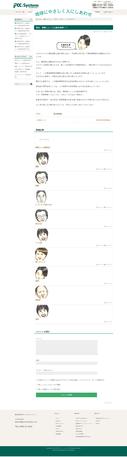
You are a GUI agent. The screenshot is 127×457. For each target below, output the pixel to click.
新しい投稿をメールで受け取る (49, 392)
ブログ (57, 431)
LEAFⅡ (97, 423)
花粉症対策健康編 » (103, 120)
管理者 (37, 300)
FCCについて (59, 426)
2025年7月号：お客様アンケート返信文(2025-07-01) (23, 48)
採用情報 (57, 436)
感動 (37, 166)
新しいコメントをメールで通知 (49, 387)
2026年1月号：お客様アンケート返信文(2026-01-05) (23, 30)
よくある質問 (78, 436)
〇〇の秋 (38, 243)
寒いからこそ (40, 262)
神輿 (37, 186)
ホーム (57, 420)
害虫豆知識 (78, 433)
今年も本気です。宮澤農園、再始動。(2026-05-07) (23, 70)
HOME (39, 19)
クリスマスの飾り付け (43, 205)
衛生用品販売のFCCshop (82, 439)
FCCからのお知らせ (80, 420)
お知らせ (57, 423)
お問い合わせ (58, 433)
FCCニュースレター (80, 423)
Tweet (38, 113)
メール (38, 372)
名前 (37, 363)
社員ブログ (48, 19)
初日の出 (38, 224)
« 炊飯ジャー (41, 120)
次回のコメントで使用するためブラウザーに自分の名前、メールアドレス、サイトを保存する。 (72, 382)
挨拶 (37, 281)
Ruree (97, 426)
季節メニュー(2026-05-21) (22, 63)
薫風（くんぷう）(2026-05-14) (23, 66)
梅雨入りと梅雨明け (42, 147)
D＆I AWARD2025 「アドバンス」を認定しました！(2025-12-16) (23, 36)
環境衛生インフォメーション (83, 426)
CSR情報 (57, 428)
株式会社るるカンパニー (102, 420)
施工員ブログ (78, 428)
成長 (37, 319)
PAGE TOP (107, 405)
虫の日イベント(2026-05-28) (23, 60)
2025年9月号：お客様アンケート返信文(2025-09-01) (23, 42)
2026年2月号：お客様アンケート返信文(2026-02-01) (23, 24)
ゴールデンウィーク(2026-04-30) (23, 76)
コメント (39, 339)
